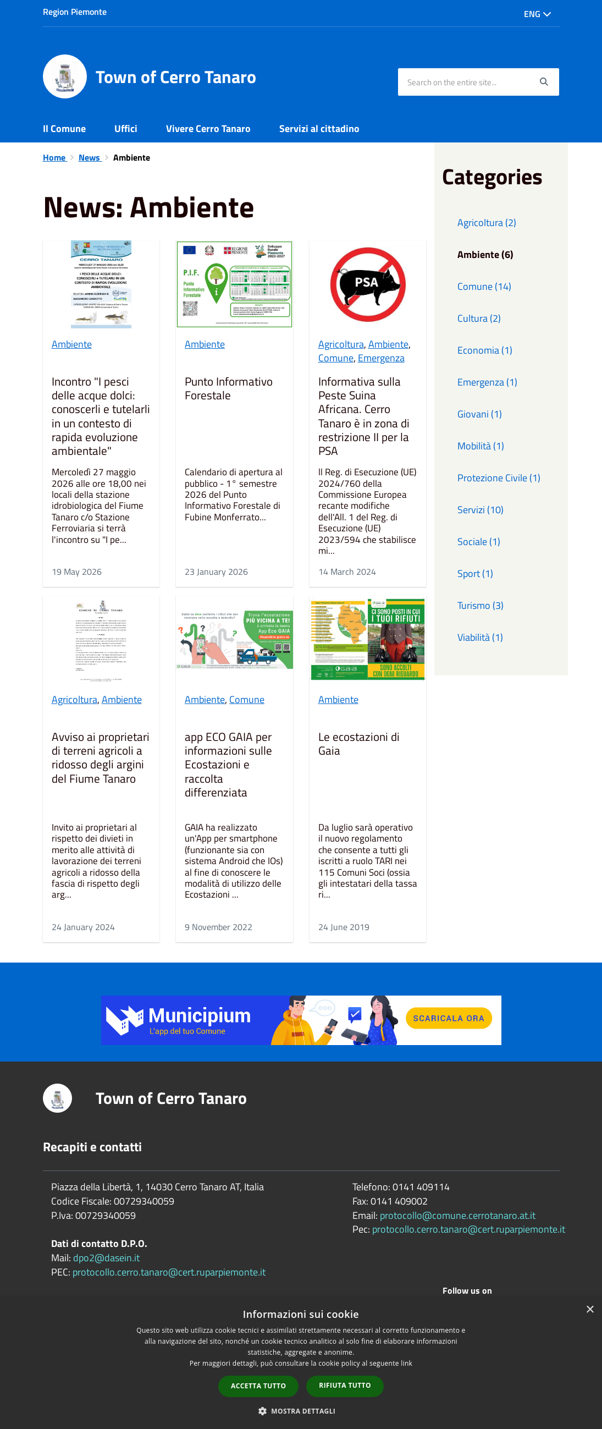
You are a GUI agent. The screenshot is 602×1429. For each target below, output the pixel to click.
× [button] (590, 1310)
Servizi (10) (480, 509)
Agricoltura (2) (486, 222)
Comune (336, 357)
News (90, 157)
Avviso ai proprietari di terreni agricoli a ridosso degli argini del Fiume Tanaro (101, 758)
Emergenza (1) (487, 382)
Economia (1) (484, 350)
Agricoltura (341, 344)
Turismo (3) (480, 605)
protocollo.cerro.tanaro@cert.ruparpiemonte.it (169, 1272)
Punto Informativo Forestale (229, 389)
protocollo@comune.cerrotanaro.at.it (457, 1215)
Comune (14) (484, 286)
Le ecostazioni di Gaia (359, 744)
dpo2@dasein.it (106, 1257)
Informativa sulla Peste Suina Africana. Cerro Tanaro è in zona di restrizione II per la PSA (364, 416)
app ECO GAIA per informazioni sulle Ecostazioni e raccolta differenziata (228, 765)
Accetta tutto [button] (258, 1385)
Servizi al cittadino (319, 128)
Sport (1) (475, 573)
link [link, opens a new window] (406, 1363)
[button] (301, 1410)
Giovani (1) (479, 413)
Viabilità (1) (480, 637)
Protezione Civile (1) (498, 477)
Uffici (125, 128)
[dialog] (301, 1363)
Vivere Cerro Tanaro (208, 128)
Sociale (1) (478, 541)
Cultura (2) (479, 318)
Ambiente (72, 344)
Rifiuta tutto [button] (345, 1385)
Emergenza (381, 357)
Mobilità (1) (480, 445)
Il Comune (64, 128)
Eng (537, 13)
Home (55, 157)
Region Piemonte (75, 11)
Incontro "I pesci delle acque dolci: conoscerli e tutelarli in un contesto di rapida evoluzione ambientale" (101, 416)
